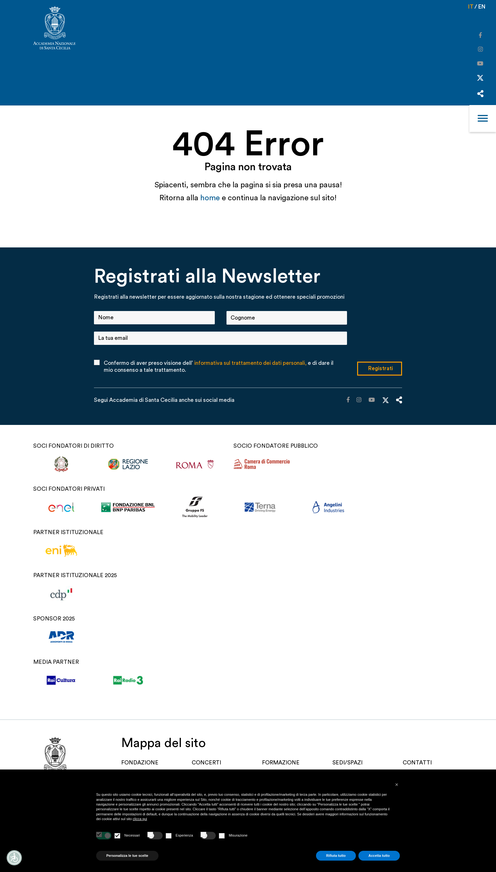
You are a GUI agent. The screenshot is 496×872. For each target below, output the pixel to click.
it (470, 6)
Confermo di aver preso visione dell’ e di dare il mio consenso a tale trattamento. (219, 366)
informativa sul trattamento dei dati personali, (251, 363)
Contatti (418, 762)
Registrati (380, 368)
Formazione (282, 762)
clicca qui (140, 819)
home (211, 198)
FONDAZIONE (142, 762)
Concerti (208, 762)
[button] (397, 785)
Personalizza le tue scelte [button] (127, 855)
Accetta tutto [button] (379, 855)
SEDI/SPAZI (348, 762)
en (482, 6)
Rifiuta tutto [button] (336, 855)
